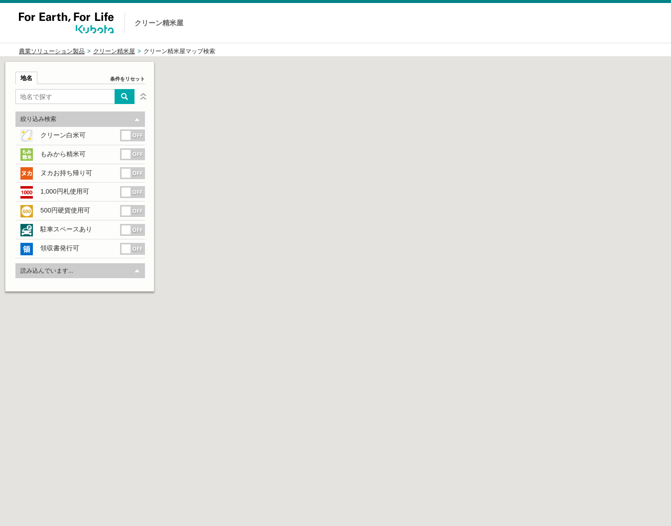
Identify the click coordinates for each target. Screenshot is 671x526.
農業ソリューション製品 (52, 51)
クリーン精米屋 (114, 51)
